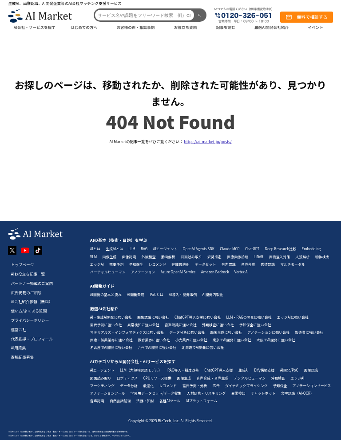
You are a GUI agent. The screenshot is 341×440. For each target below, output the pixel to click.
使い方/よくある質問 (29, 310)
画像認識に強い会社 (153, 317)
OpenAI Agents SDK (198, 248)
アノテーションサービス (312, 385)
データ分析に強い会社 (187, 332)
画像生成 (109, 256)
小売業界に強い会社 (191, 339)
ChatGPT (252, 248)
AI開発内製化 (212, 294)
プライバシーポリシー (30, 320)
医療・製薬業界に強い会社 (111, 339)
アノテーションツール (107, 393)
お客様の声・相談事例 (135, 27)
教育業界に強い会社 (154, 339)
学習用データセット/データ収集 (156, 393)
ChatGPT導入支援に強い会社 (197, 317)
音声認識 (229, 264)
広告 (216, 385)
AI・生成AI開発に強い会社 (111, 317)
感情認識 (268, 264)
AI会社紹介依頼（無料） (32, 301)
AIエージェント (165, 248)
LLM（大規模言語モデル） (141, 370)
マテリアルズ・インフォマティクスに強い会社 (127, 332)
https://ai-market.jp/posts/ (208, 141)
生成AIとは (114, 248)
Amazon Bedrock (215, 271)
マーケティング (102, 385)
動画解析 (168, 256)
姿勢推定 (214, 256)
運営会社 (18, 329)
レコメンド (157, 264)
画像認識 (129, 256)
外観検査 (149, 256)
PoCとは (156, 294)
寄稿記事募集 (22, 357)
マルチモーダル (292, 264)
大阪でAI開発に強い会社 (276, 339)
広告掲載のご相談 (26, 292)
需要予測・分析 (194, 385)
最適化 (148, 385)
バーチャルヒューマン (108, 271)
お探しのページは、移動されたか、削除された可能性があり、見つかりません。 (170, 92)
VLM (93, 256)
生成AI (243, 370)
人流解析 (303, 256)
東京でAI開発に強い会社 (232, 339)
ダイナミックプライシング (246, 385)
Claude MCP (229, 248)
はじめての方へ (84, 27)
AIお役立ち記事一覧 (28, 273)
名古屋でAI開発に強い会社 (111, 347)
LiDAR (258, 256)
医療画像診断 (237, 256)
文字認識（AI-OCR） (297, 393)
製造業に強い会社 (309, 332)
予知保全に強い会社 (255, 324)
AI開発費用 (135, 294)
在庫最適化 (181, 264)
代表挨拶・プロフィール (32, 338)
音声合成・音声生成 (212, 378)
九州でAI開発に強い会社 (157, 347)
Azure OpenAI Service (178, 271)
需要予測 (116, 264)
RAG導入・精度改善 (183, 370)
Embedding (311, 248)
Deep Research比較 (281, 248)
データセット (205, 264)
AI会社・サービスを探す (35, 27)
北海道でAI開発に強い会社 (203, 347)
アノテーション (143, 271)
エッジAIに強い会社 (293, 317)
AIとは (95, 248)
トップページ (22, 264)
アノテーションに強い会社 (268, 332)
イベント (315, 27)
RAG (144, 248)
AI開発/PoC (289, 370)
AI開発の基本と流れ (106, 294)
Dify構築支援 (264, 370)
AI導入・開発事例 (183, 294)
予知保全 (136, 264)
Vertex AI (241, 271)
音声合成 (248, 264)
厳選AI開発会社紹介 (271, 27)
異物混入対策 (279, 256)
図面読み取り (191, 256)
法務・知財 (145, 400)
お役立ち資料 (185, 27)
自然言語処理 (120, 400)
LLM (132, 248)
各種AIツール (169, 400)
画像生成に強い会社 (226, 332)
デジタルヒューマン (250, 378)
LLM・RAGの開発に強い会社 (248, 317)
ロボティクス (127, 378)
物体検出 (322, 256)
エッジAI (97, 264)
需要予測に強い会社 (106, 324)
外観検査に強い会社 (218, 324)
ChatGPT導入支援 (218, 370)
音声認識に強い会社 (181, 324)
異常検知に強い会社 (143, 324)
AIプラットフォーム (201, 400)
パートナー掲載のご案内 (32, 283)
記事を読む (225, 27)
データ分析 (129, 385)
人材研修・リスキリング (206, 393)
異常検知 (238, 393)
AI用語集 (18, 347)
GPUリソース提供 (157, 378)
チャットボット (263, 393)
